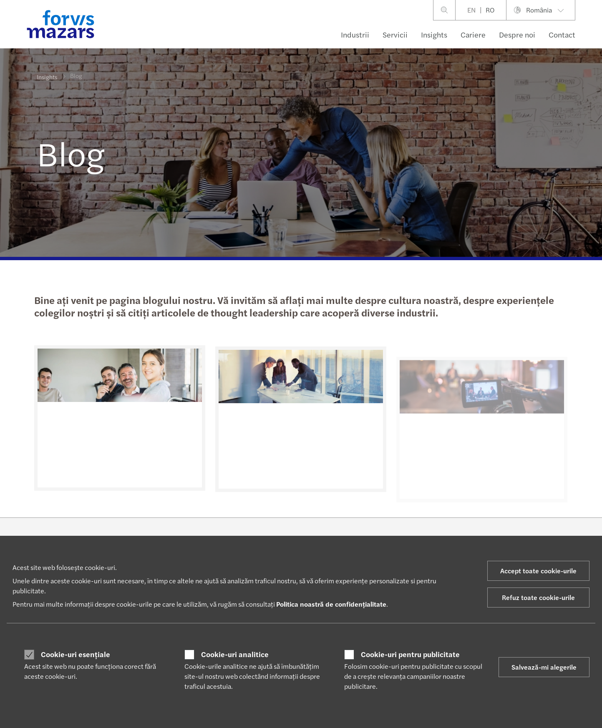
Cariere (473, 34)
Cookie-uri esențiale (75, 654)
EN (471, 10)
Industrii (355, 34)
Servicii (395, 34)
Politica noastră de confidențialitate (331, 604)
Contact (562, 34)
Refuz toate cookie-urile (538, 597)
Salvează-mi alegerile (544, 667)
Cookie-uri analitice (235, 654)
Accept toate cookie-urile (538, 570)
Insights (434, 34)
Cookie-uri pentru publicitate (410, 654)
